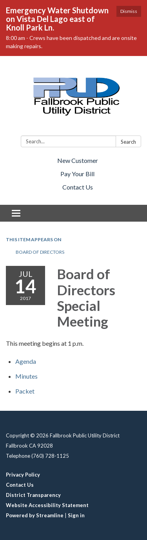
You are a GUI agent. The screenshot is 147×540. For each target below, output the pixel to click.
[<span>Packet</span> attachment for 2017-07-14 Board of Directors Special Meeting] (24, 391)
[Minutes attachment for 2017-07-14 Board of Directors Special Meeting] (26, 376)
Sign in (76, 515)
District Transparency (33, 495)
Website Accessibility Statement (47, 505)
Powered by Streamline (35, 515)
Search (128, 142)
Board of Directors (40, 252)
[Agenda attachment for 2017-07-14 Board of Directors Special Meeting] (25, 361)
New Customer (77, 160)
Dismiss (128, 11)
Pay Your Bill (77, 173)
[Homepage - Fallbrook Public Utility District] (73, 97)
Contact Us (77, 187)
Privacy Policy (23, 474)
